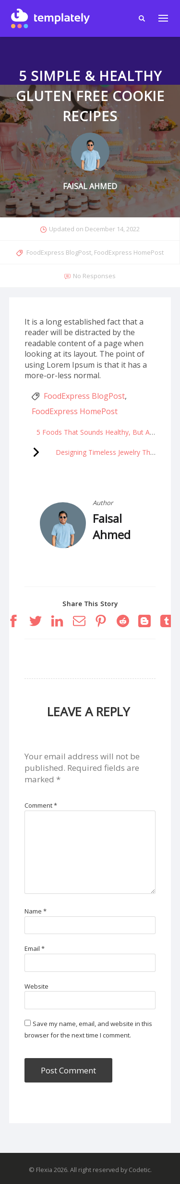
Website (36, 986)
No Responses (94, 275)
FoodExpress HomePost (129, 252)
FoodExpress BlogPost (58, 252)
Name (35, 911)
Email (34, 948)
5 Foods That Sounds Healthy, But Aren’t (99, 432)
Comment (40, 805)
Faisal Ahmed (112, 526)
